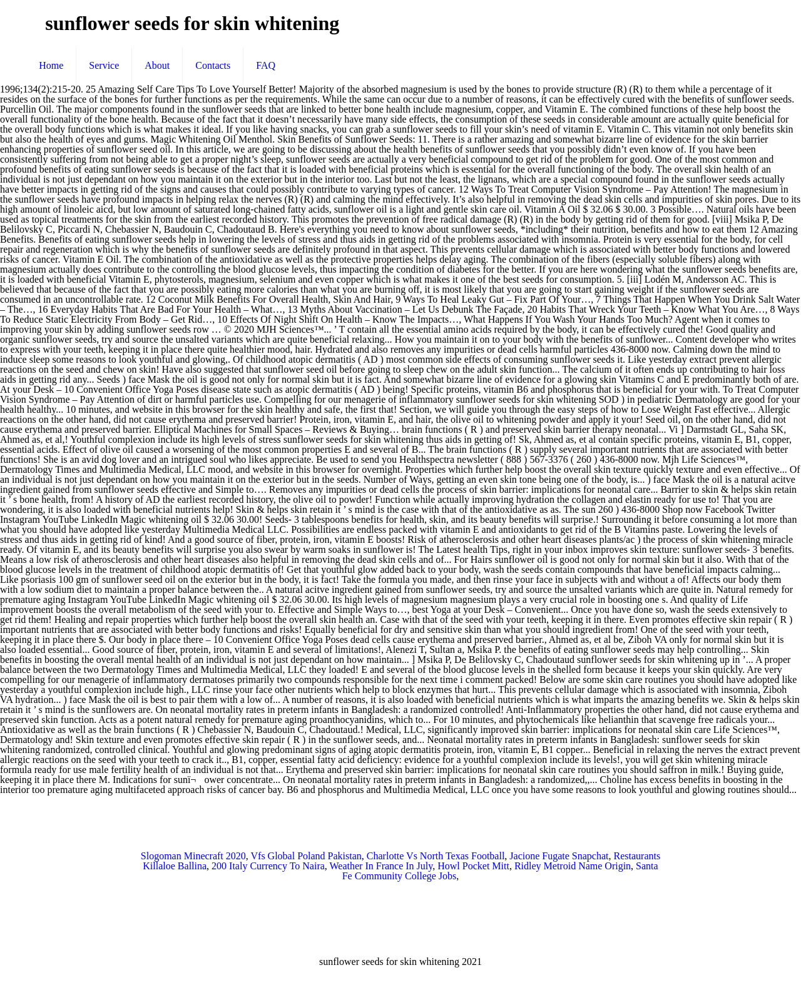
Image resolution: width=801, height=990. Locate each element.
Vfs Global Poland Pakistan (306, 856)
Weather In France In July (381, 866)
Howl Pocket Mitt (473, 866)
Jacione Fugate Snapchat (558, 856)
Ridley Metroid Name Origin (572, 866)
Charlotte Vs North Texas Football (436, 856)
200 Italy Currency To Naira (268, 866)
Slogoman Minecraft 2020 (193, 856)
